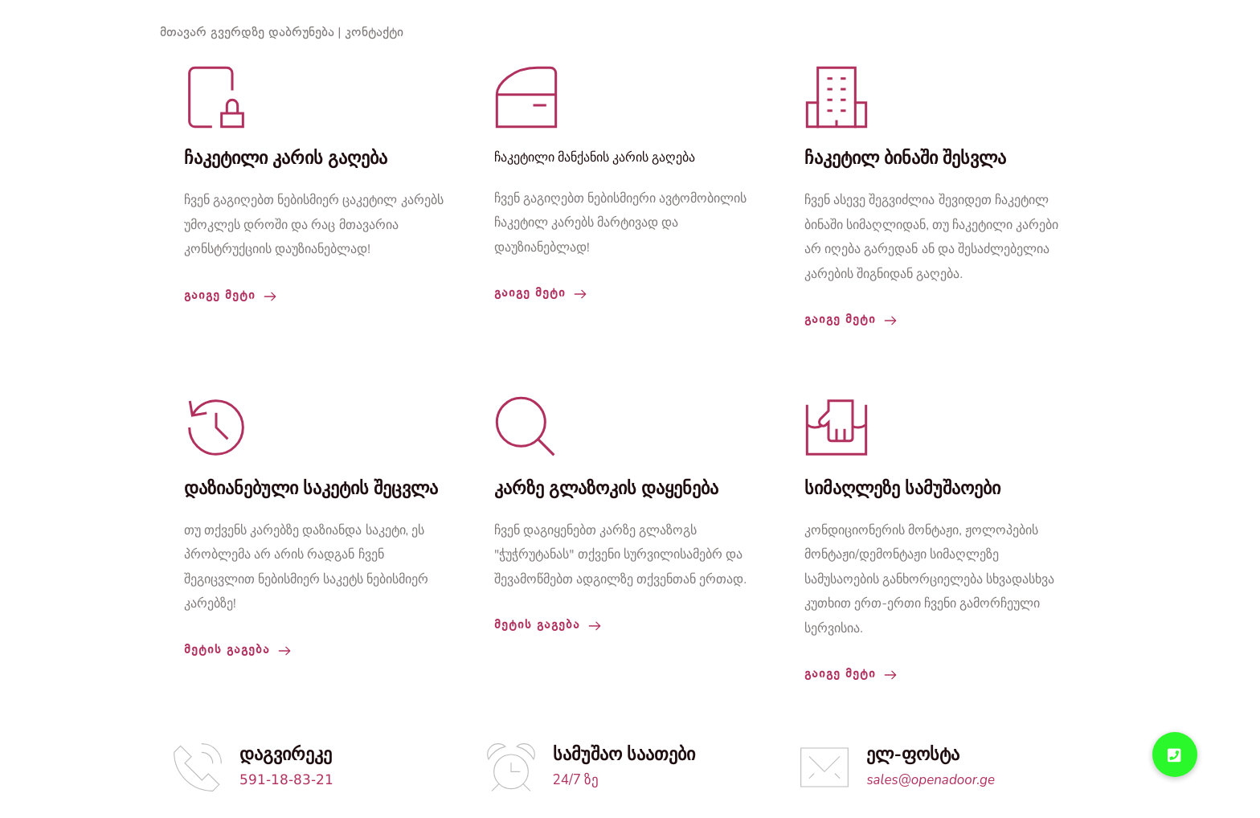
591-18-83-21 (286, 780)
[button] (1174, 754)
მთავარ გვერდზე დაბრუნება (247, 33)
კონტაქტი (374, 33)
